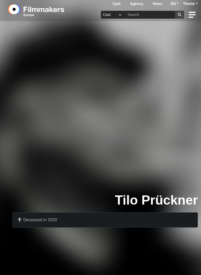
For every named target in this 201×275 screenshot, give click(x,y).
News (158, 4)
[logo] (49, 10)
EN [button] (173, 4)
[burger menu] (192, 14)
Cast (116, 4)
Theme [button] (189, 4)
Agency (136, 4)
